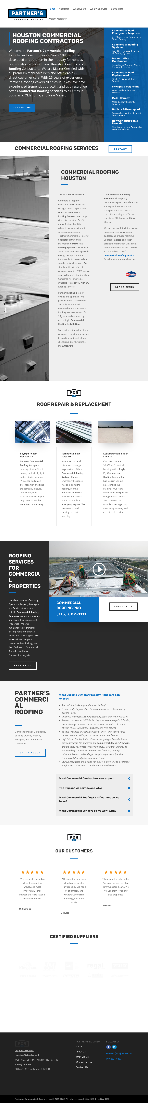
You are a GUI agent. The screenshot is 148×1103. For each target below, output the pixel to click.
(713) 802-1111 (71, 614)
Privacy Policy (113, 1058)
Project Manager (57, 19)
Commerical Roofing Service (119, 255)
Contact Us (117, 9)
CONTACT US (22, 107)
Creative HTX (102, 1098)
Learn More (124, 287)
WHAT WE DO (23, 665)
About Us (64, 9)
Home (51, 9)
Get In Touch (30, 753)
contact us (123, 606)
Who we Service (98, 9)
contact (120, 149)
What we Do (79, 9)
